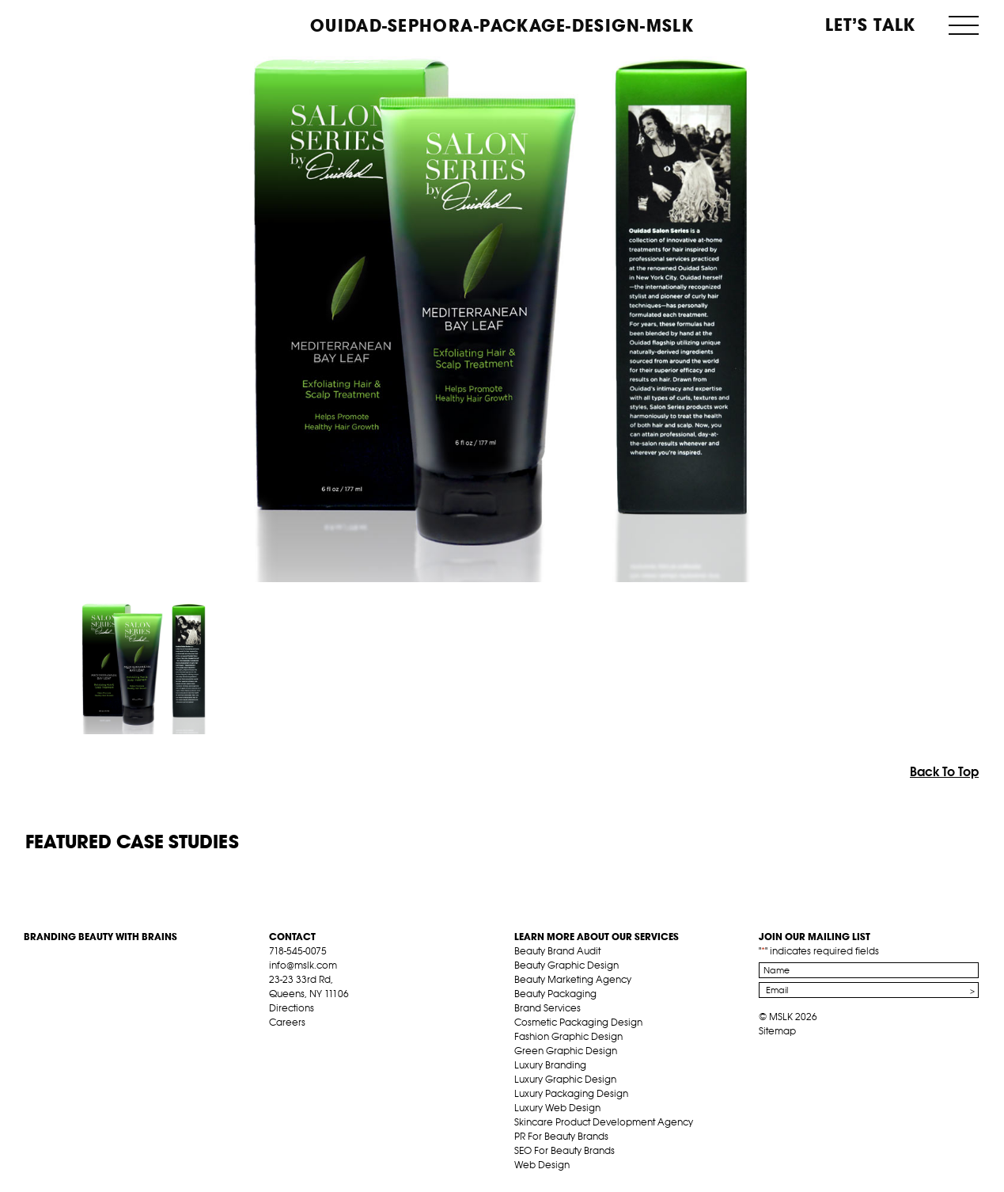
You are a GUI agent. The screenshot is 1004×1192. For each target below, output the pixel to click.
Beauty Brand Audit (557, 951)
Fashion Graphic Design (568, 1036)
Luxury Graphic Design (565, 1079)
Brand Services (547, 1008)
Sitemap (777, 1031)
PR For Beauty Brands (561, 1136)
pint (325, 1041)
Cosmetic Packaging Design (578, 1022)
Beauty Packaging (555, 994)
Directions (291, 1008)
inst (350, 1041)
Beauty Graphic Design (566, 965)
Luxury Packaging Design (571, 1093)
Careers (287, 1022)
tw (301, 1041)
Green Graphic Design (565, 1051)
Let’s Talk (870, 24)
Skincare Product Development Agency (603, 1122)
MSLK (83, 24)
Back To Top (944, 771)
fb (276, 1041)
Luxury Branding (550, 1065)
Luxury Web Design (557, 1108)
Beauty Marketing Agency (572, 979)
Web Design (542, 1165)
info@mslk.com (303, 965)
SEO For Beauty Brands (564, 1150)
